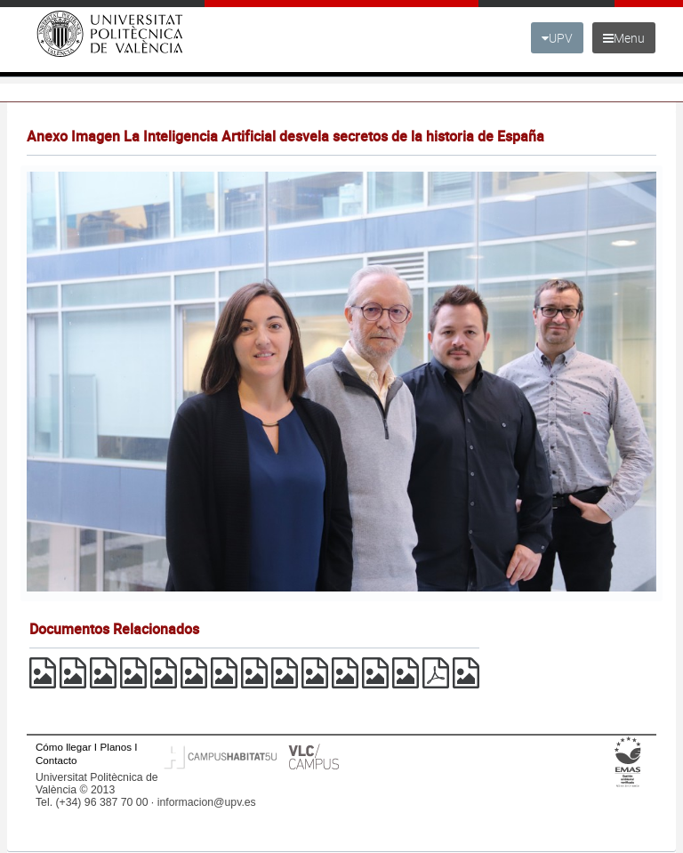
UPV (557, 37)
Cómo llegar (64, 746)
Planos (116, 746)
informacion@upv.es (206, 802)
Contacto (56, 760)
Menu (624, 37)
